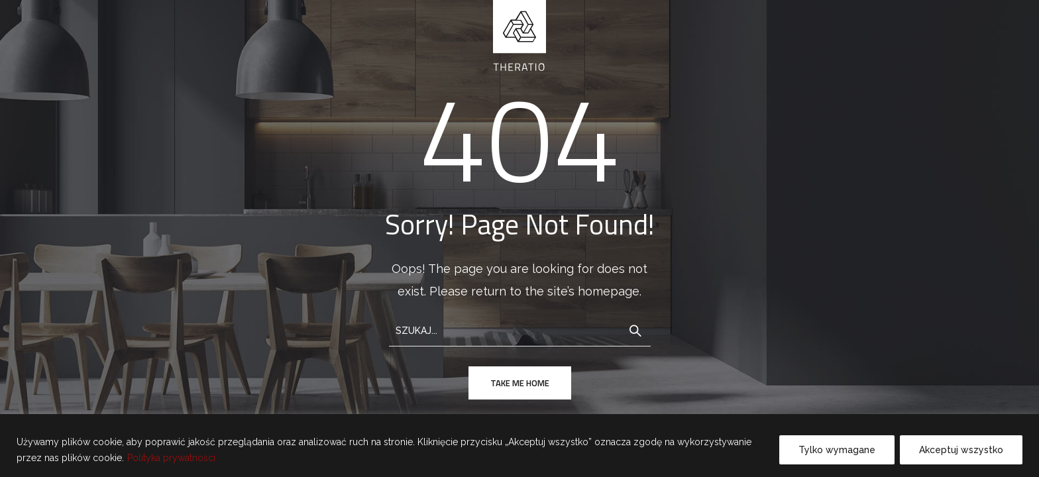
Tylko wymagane (836, 450)
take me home (519, 383)
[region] (519, 445)
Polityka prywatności (171, 457)
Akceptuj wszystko (961, 450)
